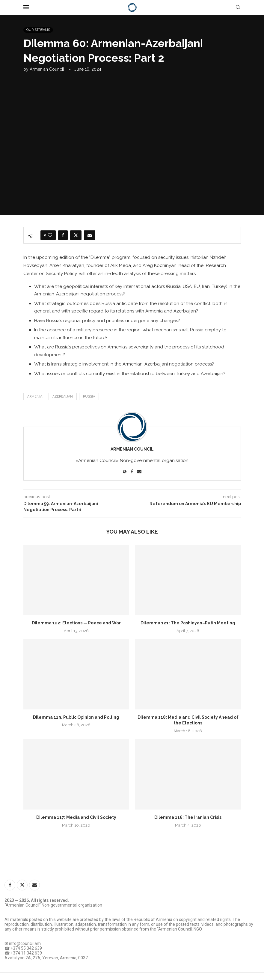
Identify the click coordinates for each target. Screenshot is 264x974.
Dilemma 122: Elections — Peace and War (76, 622)
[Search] (238, 7)
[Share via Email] (89, 235)
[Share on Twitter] (76, 235)
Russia (89, 396)
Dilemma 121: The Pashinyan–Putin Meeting (188, 622)
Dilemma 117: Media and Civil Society (76, 817)
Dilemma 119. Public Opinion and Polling (76, 717)
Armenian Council (47, 69)
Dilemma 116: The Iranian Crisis (187, 817)
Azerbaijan (62, 396)
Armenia (34, 396)
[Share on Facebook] (63, 235)
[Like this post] (50, 235)
